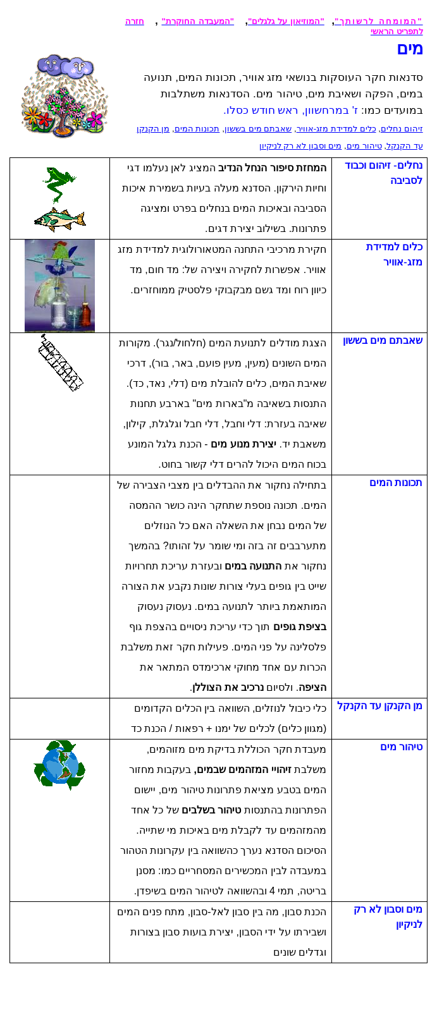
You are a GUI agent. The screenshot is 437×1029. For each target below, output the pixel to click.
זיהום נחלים (402, 128)
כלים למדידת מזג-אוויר (336, 128)
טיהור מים (364, 145)
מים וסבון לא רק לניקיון (300, 145)
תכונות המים (197, 128)
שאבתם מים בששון (258, 128)
